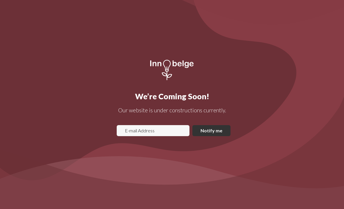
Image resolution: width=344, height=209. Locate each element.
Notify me (211, 130)
